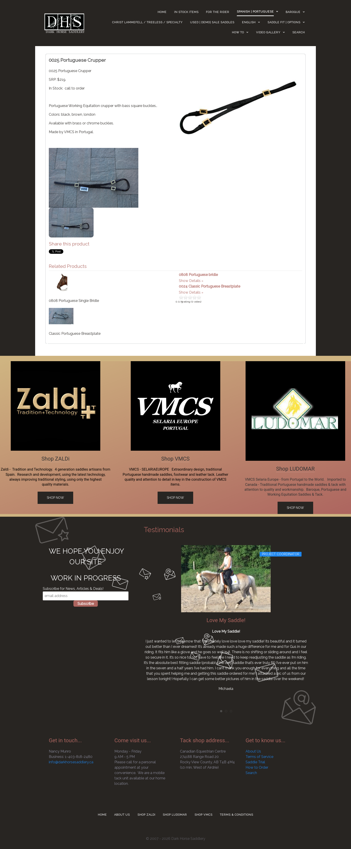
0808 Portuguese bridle (198, 275)
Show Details (190, 281)
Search (251, 773)
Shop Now (55, 497)
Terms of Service (259, 757)
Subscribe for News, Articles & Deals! (73, 589)
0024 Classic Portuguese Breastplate (209, 286)
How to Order (257, 767)
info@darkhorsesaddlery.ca (71, 762)
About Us (253, 751)
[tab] (221, 711)
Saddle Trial (255, 762)
